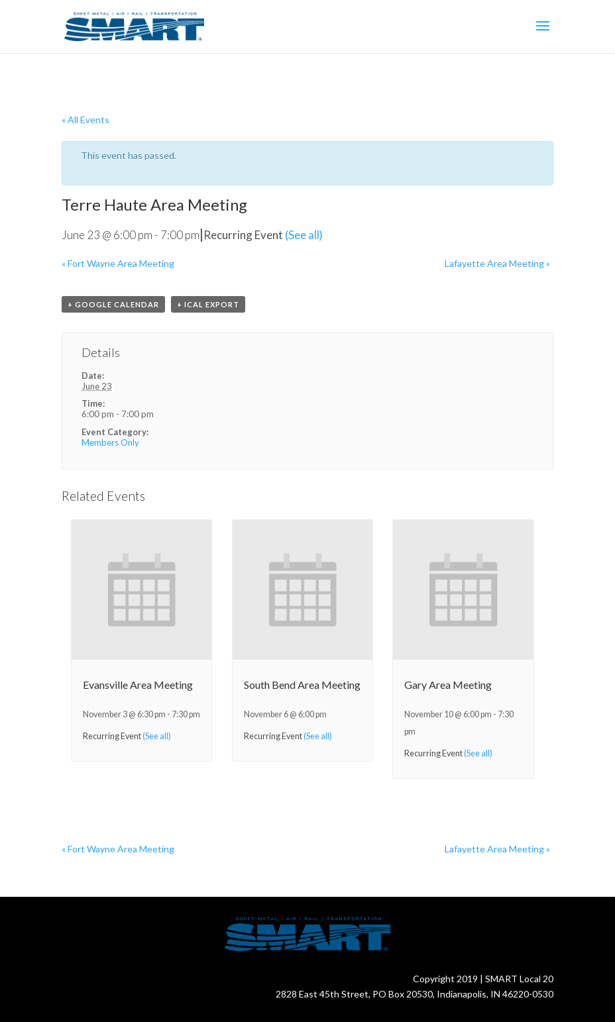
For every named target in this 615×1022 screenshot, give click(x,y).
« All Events (85, 119)
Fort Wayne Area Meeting (118, 263)
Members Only (110, 442)
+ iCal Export (208, 304)
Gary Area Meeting (448, 684)
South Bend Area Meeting (302, 684)
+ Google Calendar (113, 304)
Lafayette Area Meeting (497, 263)
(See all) (304, 235)
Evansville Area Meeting (138, 684)
